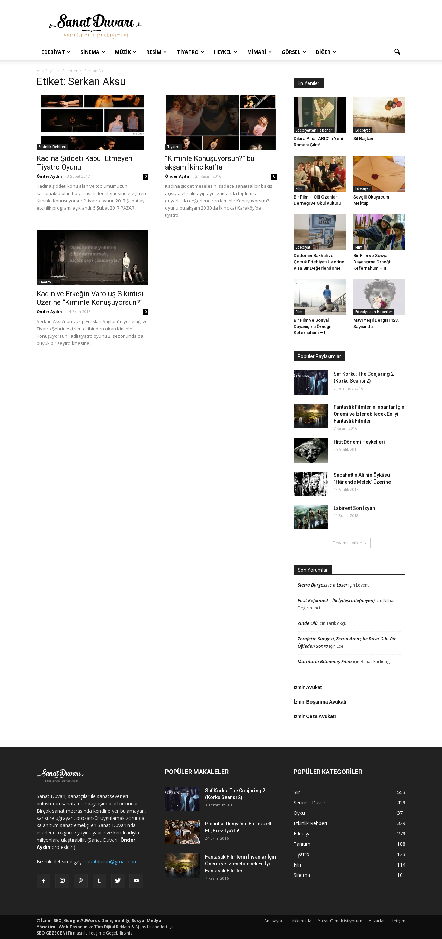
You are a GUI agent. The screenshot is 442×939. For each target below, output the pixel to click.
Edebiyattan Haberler (314, 130)
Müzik (125, 52)
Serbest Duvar (309, 802)
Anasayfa (273, 921)
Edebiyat (55, 52)
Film (299, 188)
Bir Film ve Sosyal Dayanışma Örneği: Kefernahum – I (312, 326)
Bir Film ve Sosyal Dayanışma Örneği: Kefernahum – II (372, 262)
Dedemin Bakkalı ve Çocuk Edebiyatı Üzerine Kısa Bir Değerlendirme (319, 262)
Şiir (297, 792)
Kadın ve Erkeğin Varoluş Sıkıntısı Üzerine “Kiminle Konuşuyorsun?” (90, 298)
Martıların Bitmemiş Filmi (325, 661)
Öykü (299, 813)
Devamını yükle (350, 543)
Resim (156, 52)
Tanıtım (302, 844)
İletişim (398, 921)
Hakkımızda (300, 921)
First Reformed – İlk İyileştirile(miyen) (336, 600)
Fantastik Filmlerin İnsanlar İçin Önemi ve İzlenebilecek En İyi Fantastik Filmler (369, 414)
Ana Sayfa (46, 71)
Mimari (259, 52)
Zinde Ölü (308, 623)
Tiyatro (190, 52)
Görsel (294, 52)
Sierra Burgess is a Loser (322, 585)
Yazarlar (377, 921)
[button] (397, 52)
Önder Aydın (49, 176)
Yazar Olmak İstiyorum (340, 921)
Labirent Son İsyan (354, 508)
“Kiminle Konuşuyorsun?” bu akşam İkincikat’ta (209, 162)
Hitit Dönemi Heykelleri (359, 442)
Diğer (326, 52)
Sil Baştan (363, 138)
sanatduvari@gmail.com (111, 861)
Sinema (92, 52)
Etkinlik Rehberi (52, 146)
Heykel (225, 52)
